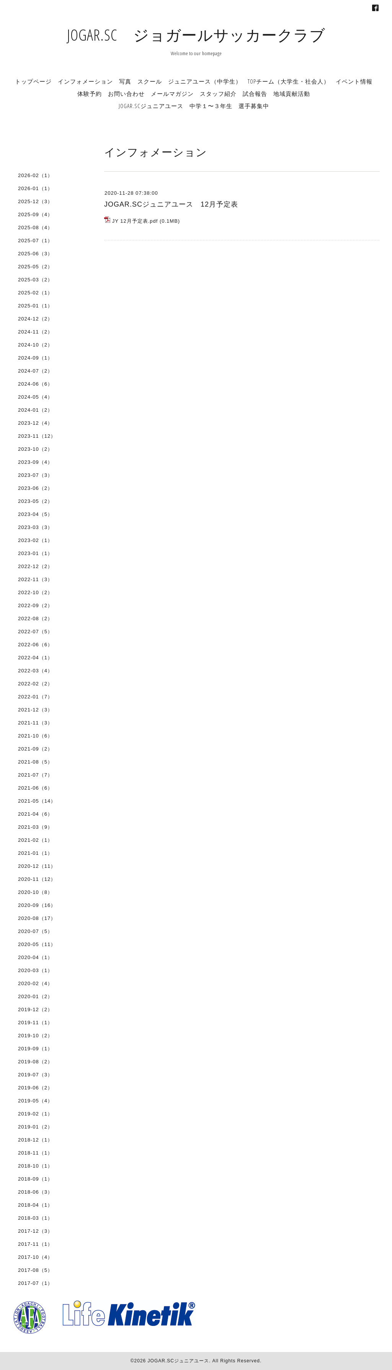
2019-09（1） (35, 1048)
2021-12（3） (35, 710)
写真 (125, 81)
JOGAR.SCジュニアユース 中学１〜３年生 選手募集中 (194, 106)
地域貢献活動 (291, 93)
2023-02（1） (35, 540)
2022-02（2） (35, 684)
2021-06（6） (35, 788)
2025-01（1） (35, 306)
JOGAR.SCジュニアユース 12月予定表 (171, 204)
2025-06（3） (35, 253)
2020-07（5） (35, 931)
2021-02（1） (35, 840)
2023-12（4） (35, 423)
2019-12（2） (35, 1009)
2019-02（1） (35, 1114)
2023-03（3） (35, 527)
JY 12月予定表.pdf (135, 221)
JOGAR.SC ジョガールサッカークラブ (196, 34)
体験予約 (89, 93)
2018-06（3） (35, 1192)
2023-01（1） (35, 553)
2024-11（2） (35, 332)
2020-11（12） (37, 879)
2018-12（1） (35, 1140)
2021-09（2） (35, 749)
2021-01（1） (35, 853)
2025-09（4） (35, 214)
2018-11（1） (35, 1153)
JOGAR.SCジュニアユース (178, 1360)
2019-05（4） (35, 1101)
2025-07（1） (35, 240)
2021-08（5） (35, 762)
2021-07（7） (35, 775)
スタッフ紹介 (218, 93)
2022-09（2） (35, 605)
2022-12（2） (35, 566)
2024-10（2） (35, 345)
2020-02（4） (35, 983)
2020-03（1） (35, 970)
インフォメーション (85, 81)
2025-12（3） (35, 201)
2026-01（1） (35, 188)
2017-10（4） (35, 1257)
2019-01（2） (35, 1127)
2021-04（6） (35, 814)
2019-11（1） (35, 1022)
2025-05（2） (35, 266)
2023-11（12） (37, 436)
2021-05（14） (37, 801)
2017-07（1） (35, 1283)
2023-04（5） (35, 514)
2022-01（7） (35, 697)
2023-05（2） (35, 501)
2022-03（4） (35, 671)
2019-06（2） (35, 1088)
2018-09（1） (35, 1179)
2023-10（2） (35, 449)
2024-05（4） (35, 397)
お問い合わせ (126, 93)
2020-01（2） (35, 996)
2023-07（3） (35, 475)
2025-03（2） (35, 280)
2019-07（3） (35, 1075)
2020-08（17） (37, 918)
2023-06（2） (35, 488)
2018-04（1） (35, 1205)
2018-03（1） (35, 1218)
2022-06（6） (35, 644)
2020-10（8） (35, 892)
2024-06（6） (35, 384)
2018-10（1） (35, 1166)
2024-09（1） (35, 358)
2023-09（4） (35, 462)
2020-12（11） (37, 866)
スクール (149, 81)
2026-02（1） (35, 175)
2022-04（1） (35, 657)
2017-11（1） (35, 1244)
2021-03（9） (35, 827)
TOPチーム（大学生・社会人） (289, 81)
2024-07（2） (35, 371)
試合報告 (255, 93)
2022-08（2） (35, 618)
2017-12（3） (35, 1231)
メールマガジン (172, 93)
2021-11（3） (35, 723)
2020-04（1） (35, 957)
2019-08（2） (35, 1061)
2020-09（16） (37, 905)
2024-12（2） (35, 319)
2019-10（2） (35, 1035)
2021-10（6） (35, 736)
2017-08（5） (35, 1270)
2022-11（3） (35, 579)
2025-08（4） (35, 227)
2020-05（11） (37, 944)
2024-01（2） (35, 410)
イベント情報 (354, 81)
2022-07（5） (35, 631)
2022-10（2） (35, 592)
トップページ (33, 81)
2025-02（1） (35, 293)
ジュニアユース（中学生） (205, 81)
